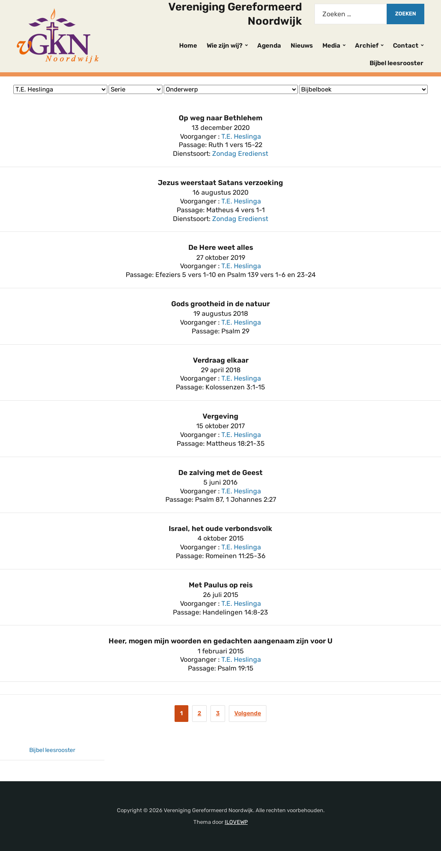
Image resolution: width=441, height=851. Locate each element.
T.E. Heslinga (241, 136)
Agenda (269, 45)
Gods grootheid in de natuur (220, 304)
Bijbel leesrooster (396, 63)
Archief (366, 45)
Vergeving (220, 416)
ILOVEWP (236, 822)
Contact (405, 45)
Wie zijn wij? (225, 45)
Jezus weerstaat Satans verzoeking (220, 182)
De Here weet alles (220, 247)
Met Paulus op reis (221, 585)
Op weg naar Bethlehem (220, 118)
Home (188, 45)
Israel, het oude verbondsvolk (220, 528)
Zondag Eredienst (240, 153)
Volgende (247, 713)
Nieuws (302, 45)
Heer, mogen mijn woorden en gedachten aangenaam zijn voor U (220, 641)
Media (331, 45)
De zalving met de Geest (220, 472)
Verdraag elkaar (220, 360)
